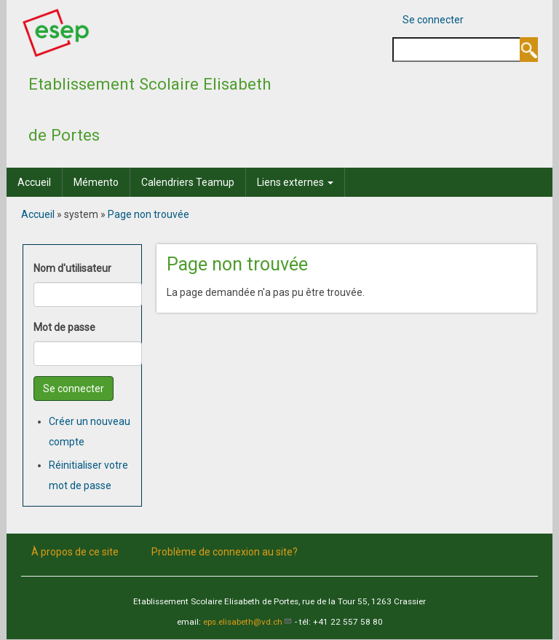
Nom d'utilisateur (72, 268)
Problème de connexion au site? (224, 551)
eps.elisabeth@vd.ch (248, 622)
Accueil (34, 182)
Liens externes (295, 182)
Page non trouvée (148, 214)
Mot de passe (64, 327)
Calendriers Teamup (187, 182)
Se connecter (433, 20)
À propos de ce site (75, 551)
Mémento (96, 182)
